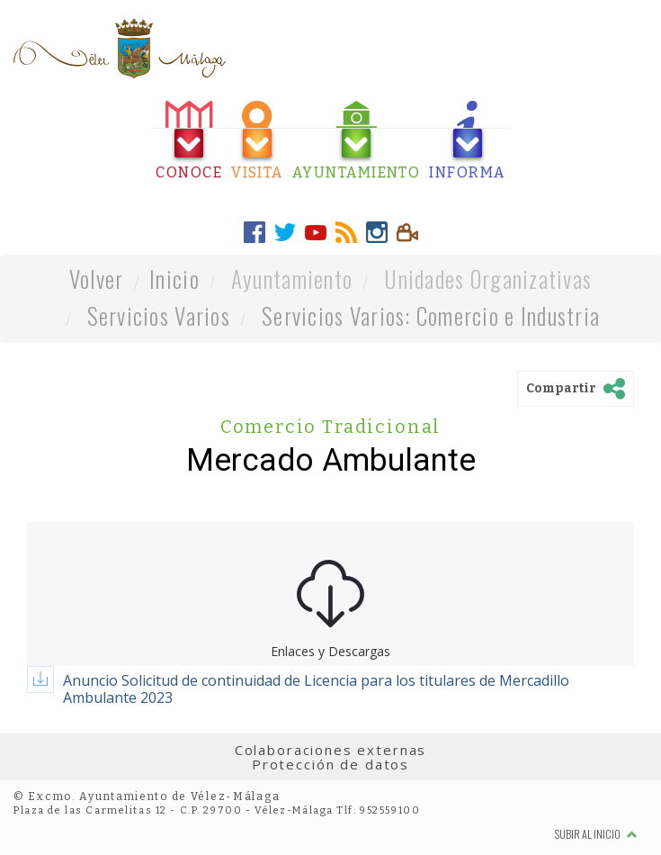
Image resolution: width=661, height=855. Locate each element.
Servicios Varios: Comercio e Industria (431, 315)
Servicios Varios (158, 315)
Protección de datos (330, 764)
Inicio (174, 278)
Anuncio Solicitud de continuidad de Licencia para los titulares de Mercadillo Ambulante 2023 (316, 688)
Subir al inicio (596, 834)
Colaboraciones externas (331, 750)
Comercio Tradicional (331, 426)
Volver (96, 278)
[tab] (189, 141)
